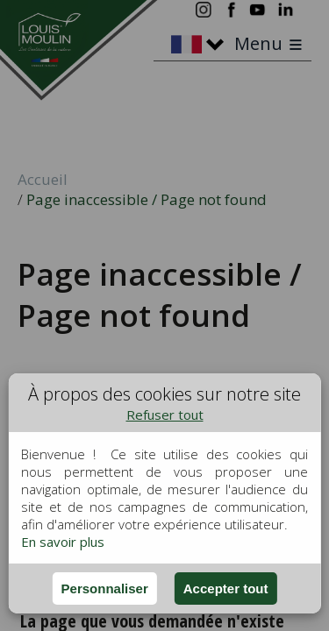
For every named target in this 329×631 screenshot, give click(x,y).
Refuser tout (165, 414)
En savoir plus (62, 541)
